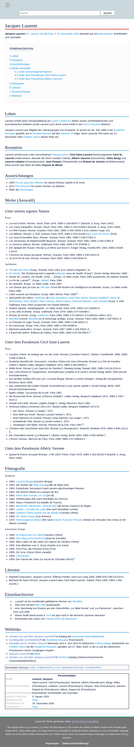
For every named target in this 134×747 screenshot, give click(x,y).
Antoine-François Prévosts (67, 519)
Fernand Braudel (41, 133)
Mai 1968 (41, 604)
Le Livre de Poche (99, 233)
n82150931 (68, 667)
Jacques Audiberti (98, 297)
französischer (105, 33)
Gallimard (43, 315)
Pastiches (40, 297)
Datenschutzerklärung (75, 743)
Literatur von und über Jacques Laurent (30, 636)
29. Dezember (65, 33)
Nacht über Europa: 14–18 (30, 495)
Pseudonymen (60, 154)
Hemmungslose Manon (28, 519)
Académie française (57, 639)
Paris (51, 33)
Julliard (45, 280)
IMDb (37, 653)
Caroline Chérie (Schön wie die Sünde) (37, 512)
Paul (11, 269)
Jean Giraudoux (58, 297)
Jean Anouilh (100, 301)
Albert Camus (63, 301)
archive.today (102, 643)
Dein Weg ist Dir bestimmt (30, 538)
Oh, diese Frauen (25, 516)
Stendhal (14, 318)
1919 (42, 33)
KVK (48, 615)
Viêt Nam (45, 287)
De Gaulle (14, 273)
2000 (76, 33)
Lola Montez (23, 555)
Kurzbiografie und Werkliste (24, 639)
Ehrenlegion (26, 189)
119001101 (43, 667)
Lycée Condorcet (60, 120)
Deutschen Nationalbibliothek (88, 636)
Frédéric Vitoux (31, 136)
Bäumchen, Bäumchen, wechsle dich (36, 505)
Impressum (52, 743)
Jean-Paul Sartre (78, 297)
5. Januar (33, 33)
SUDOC (63, 657)
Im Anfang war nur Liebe (29, 534)
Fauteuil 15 (67, 133)
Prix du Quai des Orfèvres (29, 182)
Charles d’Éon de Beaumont (61, 618)
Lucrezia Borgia (24, 481)
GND (32, 667)
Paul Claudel (30, 301)
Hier (41, 727)
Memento (53, 643)
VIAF (81, 667)
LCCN (56, 667)
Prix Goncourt (23, 186)
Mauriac (61, 273)
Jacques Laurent (18, 653)
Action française (92, 124)
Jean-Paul (23, 269)
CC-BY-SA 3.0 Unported (85, 721)
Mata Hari (38, 484)
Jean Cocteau (46, 301)
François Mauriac (81, 301)
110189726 (91, 667)
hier (28, 727)
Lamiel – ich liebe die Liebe (31, 509)
